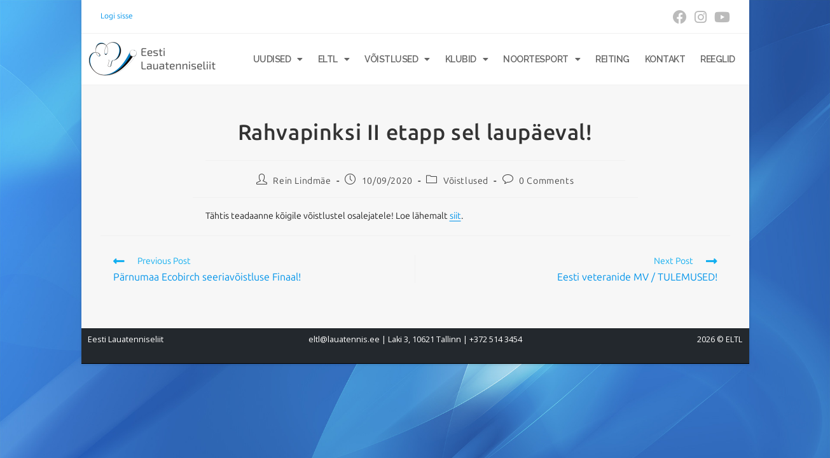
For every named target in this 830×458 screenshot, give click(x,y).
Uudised (278, 59)
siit (455, 216)
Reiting (612, 59)
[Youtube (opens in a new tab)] (720, 17)
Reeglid (717, 59)
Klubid (466, 59)
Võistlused (397, 59)
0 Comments (546, 181)
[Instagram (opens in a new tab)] (700, 17)
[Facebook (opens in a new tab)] (680, 17)
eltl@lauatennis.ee (344, 339)
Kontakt (665, 59)
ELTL (334, 59)
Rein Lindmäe (302, 181)
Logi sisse (116, 15)
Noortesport (541, 59)
